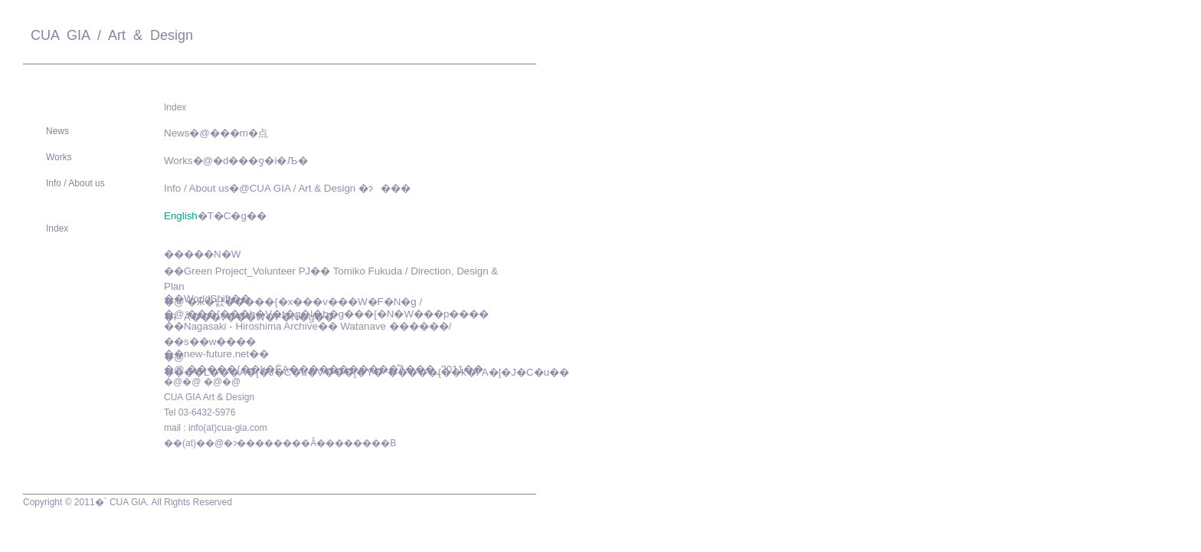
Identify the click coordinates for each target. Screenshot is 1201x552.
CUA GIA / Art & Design (108, 35)
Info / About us (75, 183)
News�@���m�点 (216, 133)
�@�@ (182, 381)
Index (57, 228)
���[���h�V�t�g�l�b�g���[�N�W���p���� (338, 314)
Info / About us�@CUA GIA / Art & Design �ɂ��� (287, 188)
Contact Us (501, 38)
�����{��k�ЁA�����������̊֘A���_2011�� (335, 369)
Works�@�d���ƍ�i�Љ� (236, 160)
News (57, 131)
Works (59, 157)
